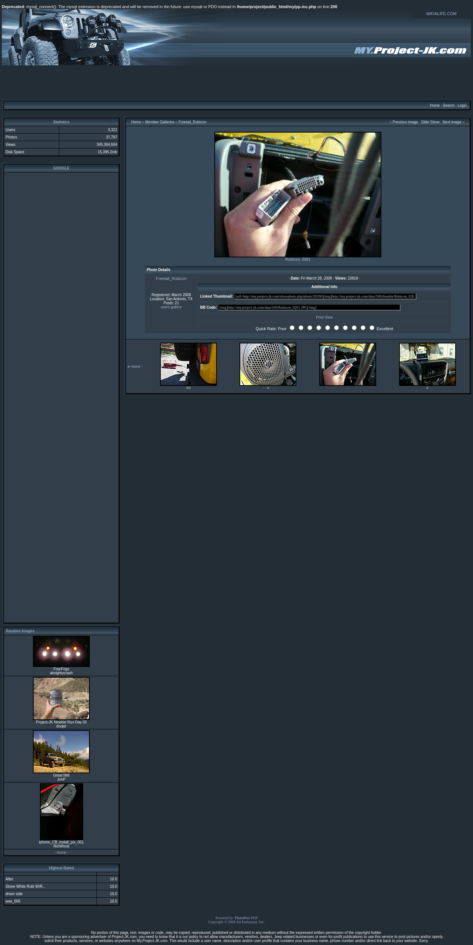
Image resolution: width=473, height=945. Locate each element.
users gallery (171, 307)
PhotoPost (242, 918)
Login (461, 105)
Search (449, 105)
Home (435, 105)
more (61, 852)
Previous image (405, 122)
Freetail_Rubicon (192, 122)
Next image (452, 122)
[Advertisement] (236, 82)
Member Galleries (159, 122)
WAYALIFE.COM (441, 13)
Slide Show (430, 122)
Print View (324, 317)
